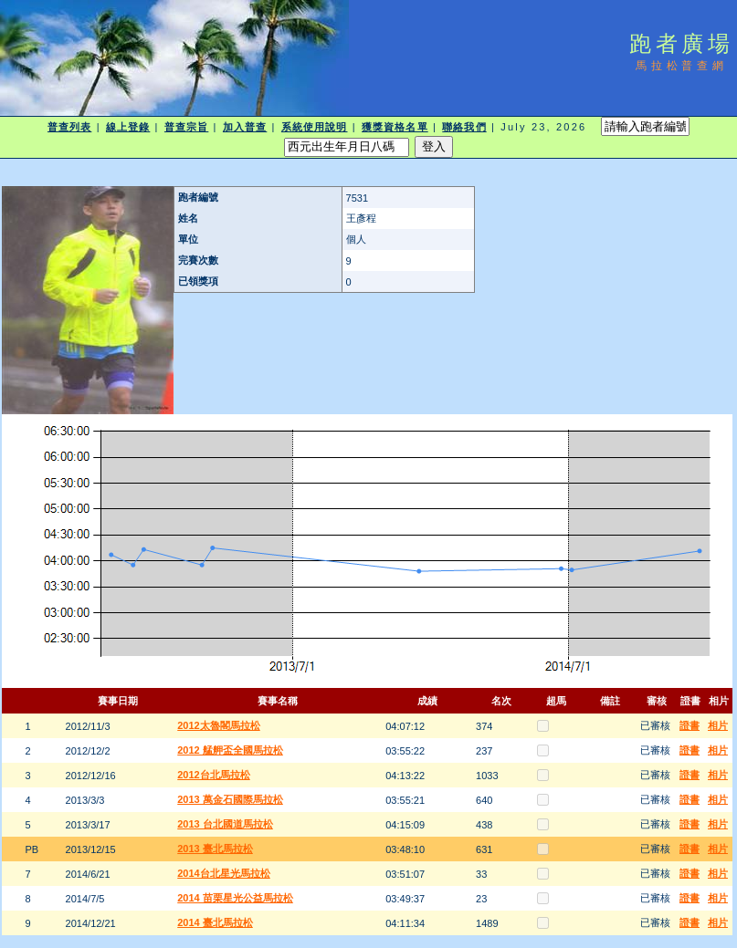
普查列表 (69, 126)
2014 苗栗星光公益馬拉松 (235, 897)
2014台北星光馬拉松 (223, 873)
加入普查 (245, 126)
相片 (718, 725)
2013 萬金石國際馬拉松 (230, 799)
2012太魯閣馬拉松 (218, 725)
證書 (689, 725)
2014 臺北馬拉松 (215, 922)
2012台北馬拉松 (213, 774)
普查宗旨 (186, 126)
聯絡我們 (464, 126)
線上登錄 (128, 126)
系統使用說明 (314, 126)
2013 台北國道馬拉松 (225, 823)
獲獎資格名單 (395, 126)
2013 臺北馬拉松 (215, 848)
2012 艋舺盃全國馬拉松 (230, 750)
